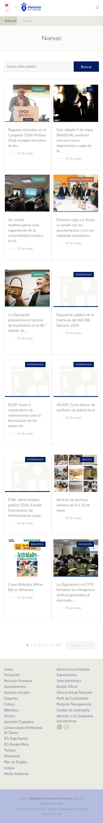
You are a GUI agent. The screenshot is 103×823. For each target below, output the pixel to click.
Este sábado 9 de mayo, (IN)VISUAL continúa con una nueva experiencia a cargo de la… (75, 140)
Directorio (39, 809)
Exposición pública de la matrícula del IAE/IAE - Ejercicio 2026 (75, 319)
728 (58, 645)
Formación (12, 675)
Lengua (9, 768)
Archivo (9, 716)
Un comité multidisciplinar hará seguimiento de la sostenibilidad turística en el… (25, 230)
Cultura (9, 704)
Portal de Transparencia (74, 704)
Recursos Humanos (18, 681)
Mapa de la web (52, 814)
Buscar (86, 66)
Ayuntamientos (15, 686)
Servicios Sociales (17, 692)
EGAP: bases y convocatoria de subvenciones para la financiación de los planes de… (24, 415)
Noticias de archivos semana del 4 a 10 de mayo (73, 504)
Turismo (10, 750)
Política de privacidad (60, 809)
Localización (24, 809)
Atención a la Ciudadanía (75, 716)
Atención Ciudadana (19, 722)
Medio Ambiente (16, 774)
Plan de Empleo (15, 762)
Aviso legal (80, 809)
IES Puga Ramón (16, 738)
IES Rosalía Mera (16, 744)
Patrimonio (12, 756)
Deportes (11, 698)
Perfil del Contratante (72, 698)
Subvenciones (67, 675)
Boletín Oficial (67, 686)
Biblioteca (11, 710)
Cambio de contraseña (73, 710)
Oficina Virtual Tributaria (74, 692)
